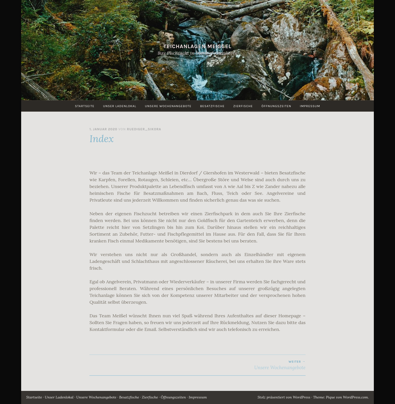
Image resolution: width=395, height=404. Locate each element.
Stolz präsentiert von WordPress (283, 397)
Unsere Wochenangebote (168, 106)
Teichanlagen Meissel (197, 46)
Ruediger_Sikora (144, 129)
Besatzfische (212, 106)
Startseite (84, 106)
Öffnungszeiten (276, 106)
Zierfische (243, 106)
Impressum (310, 106)
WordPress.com (355, 397)
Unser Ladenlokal (119, 106)
